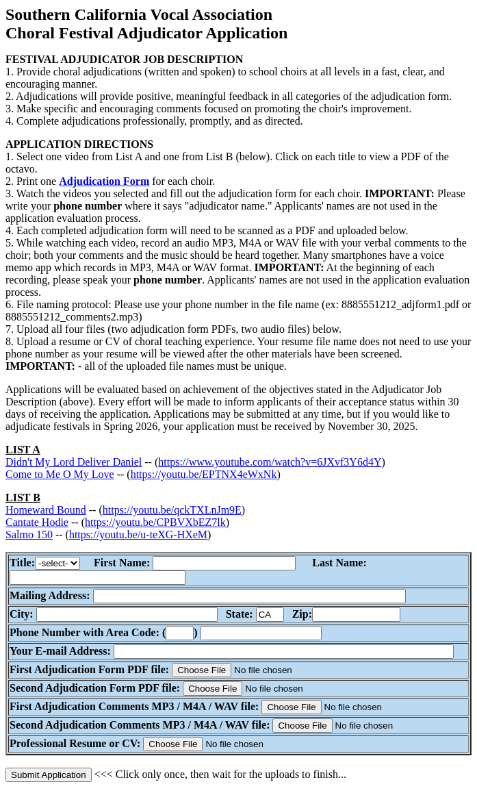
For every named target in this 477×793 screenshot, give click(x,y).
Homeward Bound (45, 510)
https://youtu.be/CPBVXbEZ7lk (155, 522)
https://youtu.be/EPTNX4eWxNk (204, 474)
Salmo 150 (29, 534)
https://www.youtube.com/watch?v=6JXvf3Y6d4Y (269, 462)
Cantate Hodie (36, 522)
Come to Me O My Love (59, 474)
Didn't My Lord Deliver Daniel (73, 462)
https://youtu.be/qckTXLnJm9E (172, 510)
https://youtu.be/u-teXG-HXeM (138, 534)
